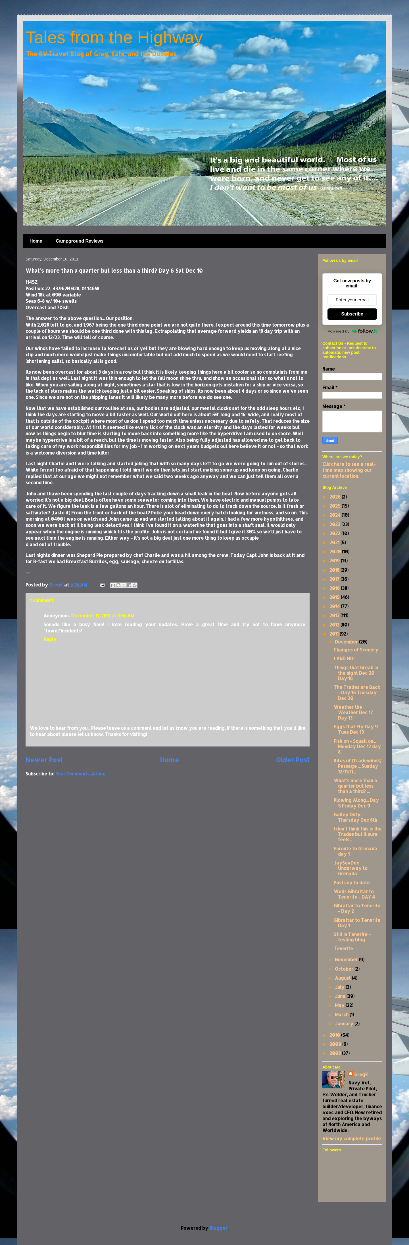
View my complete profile (351, 1138)
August (343, 978)
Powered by (352, 331)
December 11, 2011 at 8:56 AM (102, 616)
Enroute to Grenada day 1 (355, 851)
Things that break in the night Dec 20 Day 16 (356, 672)
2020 (335, 551)
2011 (334, 634)
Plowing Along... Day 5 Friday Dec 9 (356, 802)
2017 (335, 579)
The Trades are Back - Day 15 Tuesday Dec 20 (357, 692)
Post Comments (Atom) (80, 774)
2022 (335, 533)
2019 (335, 560)
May (340, 1005)
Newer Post (44, 760)
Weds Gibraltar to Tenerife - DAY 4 (354, 894)
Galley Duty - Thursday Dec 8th (355, 817)
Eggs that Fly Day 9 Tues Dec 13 (356, 729)
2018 (335, 570)
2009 (335, 1044)
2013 (335, 615)
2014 (335, 606)
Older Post (293, 760)
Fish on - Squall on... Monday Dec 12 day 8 (357, 746)
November (347, 959)
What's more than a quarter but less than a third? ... (355, 785)
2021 (335, 542)
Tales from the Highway (114, 37)
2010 (335, 1035)
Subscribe (352, 314)
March (342, 1014)
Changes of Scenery (356, 650)
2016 (335, 588)
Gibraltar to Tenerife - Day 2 (357, 908)
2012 (335, 625)
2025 (335, 506)
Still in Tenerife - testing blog (352, 937)
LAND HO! (344, 658)
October (344, 969)
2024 (335, 515)
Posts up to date (352, 883)
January (344, 1024)
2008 (335, 1053)
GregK (361, 1074)
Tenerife (343, 948)
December (347, 642)
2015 (335, 597)
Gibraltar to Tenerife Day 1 (357, 922)
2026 (335, 497)
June (341, 996)
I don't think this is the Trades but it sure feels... (357, 834)
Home (36, 241)
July (340, 987)
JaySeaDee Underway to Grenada (351, 868)
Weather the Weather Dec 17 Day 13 (353, 712)
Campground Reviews (79, 241)
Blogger (218, 1228)
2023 (335, 524)
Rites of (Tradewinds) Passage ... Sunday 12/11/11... (357, 766)
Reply (50, 639)
